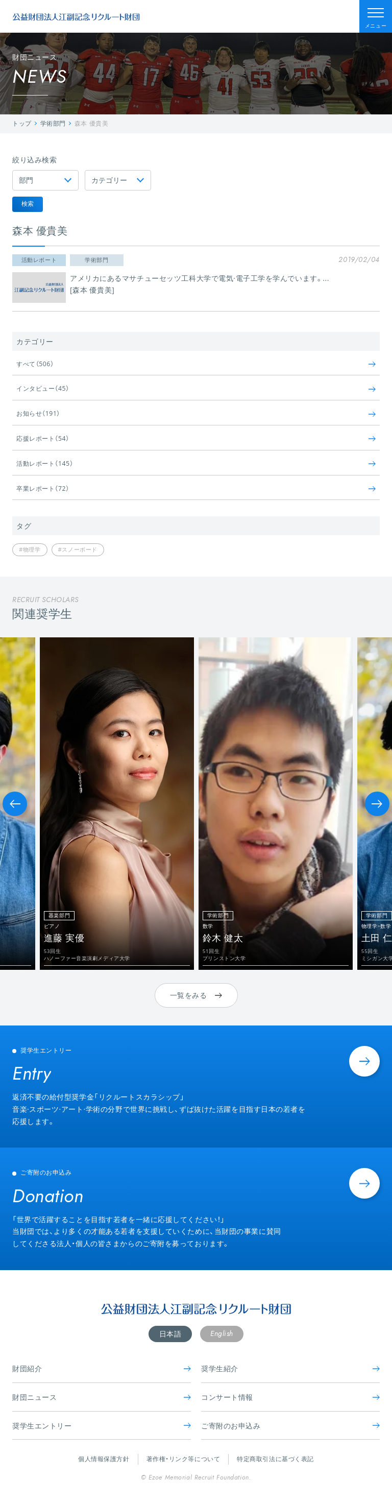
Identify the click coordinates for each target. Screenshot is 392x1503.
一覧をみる (196, 995)
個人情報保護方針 (103, 1458)
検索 (27, 203)
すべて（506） (196, 364)
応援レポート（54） (196, 438)
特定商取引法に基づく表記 (275, 1458)
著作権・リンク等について (183, 1458)
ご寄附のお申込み (290, 1425)
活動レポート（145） (196, 463)
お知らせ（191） (196, 413)
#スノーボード (77, 549)
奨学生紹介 (290, 1368)
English (221, 1333)
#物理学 (30, 549)
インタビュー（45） (196, 388)
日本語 (170, 1334)
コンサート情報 (290, 1397)
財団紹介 (101, 1368)
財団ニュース (101, 1397)
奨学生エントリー (101, 1425)
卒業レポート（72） (196, 488)
